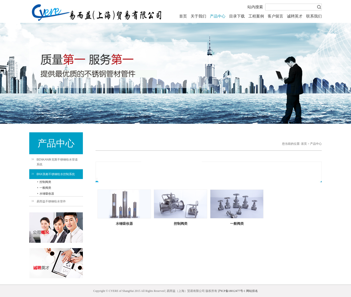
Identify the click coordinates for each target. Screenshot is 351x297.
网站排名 (252, 291)
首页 (183, 16)
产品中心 (217, 16)
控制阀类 (44, 182)
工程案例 (256, 16)
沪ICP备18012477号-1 (231, 291)
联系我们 (314, 16)
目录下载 (237, 16)
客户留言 (275, 16)
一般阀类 (44, 187)
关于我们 (198, 16)
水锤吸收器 (45, 193)
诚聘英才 (294, 16)
